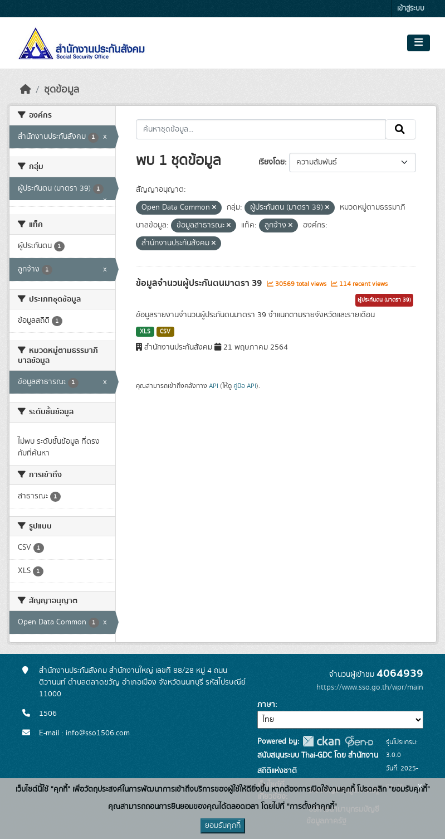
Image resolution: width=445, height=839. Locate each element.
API (213, 386)
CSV (165, 331)
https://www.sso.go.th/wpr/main (369, 687)
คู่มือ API (244, 386)
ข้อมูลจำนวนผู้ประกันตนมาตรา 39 (200, 283)
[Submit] (400, 129)
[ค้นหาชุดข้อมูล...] (261, 129)
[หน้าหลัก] (25, 90)
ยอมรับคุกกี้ (223, 825)
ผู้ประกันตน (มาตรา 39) (384, 300)
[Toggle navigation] (418, 43)
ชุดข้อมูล (61, 90)
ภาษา (266, 704)
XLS (145, 331)
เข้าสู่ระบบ (410, 8)
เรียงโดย (271, 162)
